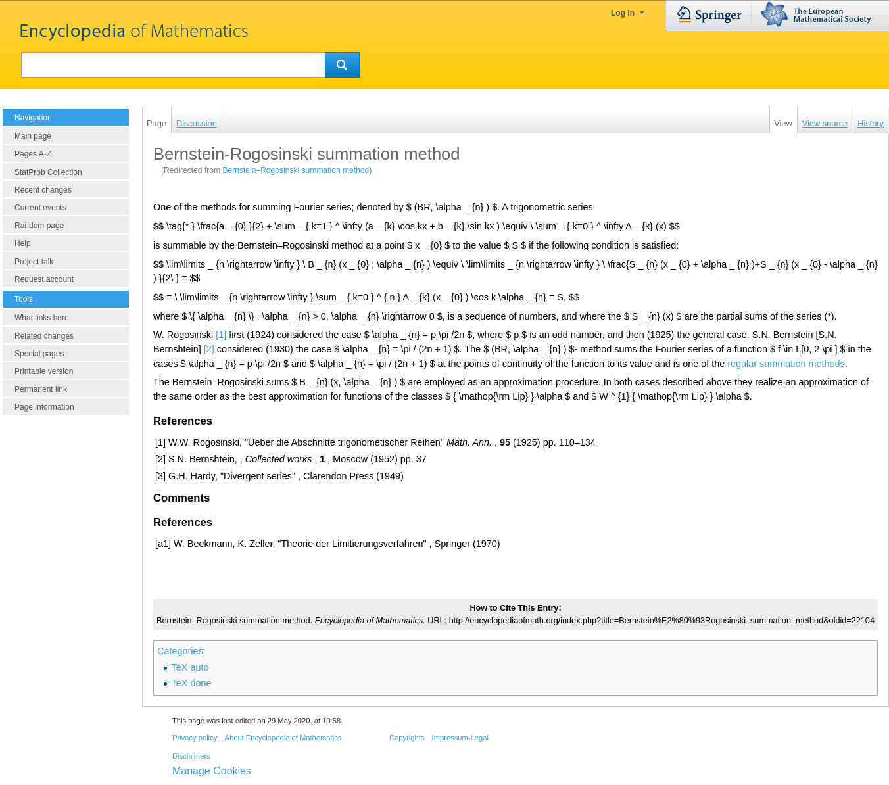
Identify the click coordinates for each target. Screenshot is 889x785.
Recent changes (43, 190)
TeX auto (190, 667)
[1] (221, 334)
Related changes (44, 336)
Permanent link (40, 389)
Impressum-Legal (460, 738)
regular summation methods (785, 363)
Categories (180, 651)
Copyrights (406, 738)
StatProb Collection (48, 172)
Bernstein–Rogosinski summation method (295, 170)
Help (22, 243)
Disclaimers (191, 756)
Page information (44, 407)
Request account (44, 279)
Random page (39, 225)
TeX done (192, 683)
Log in (623, 13)
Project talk (33, 261)
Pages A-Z (32, 153)
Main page (32, 136)
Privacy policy (194, 738)
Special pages (39, 353)
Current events (40, 207)
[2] (209, 349)
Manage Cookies (211, 770)
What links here (41, 317)
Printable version (43, 371)
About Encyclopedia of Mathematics (282, 738)
